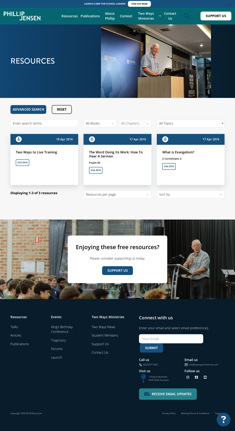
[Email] (171, 338)
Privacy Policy (169, 413)
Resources (70, 16)
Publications (90, 16)
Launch (56, 357)
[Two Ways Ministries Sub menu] (160, 16)
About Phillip (110, 16)
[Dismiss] (230, 5)
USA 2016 (22, 162)
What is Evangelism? (178, 152)
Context (126, 16)
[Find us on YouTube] (205, 377)
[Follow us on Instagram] (188, 377)
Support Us (216, 16)
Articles (15, 335)
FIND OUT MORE (139, 3)
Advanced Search (28, 109)
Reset (61, 109)
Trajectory (58, 340)
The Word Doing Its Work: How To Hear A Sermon (116, 154)
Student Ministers (105, 335)
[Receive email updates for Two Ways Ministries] (168, 394)
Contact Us (170, 16)
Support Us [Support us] (117, 270)
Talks (14, 327)
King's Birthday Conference (62, 329)
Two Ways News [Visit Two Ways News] (103, 327)
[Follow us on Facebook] (196, 377)
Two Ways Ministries (146, 16)
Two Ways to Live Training (36, 152)
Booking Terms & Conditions (195, 413)
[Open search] (186, 16)
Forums (56, 348)
